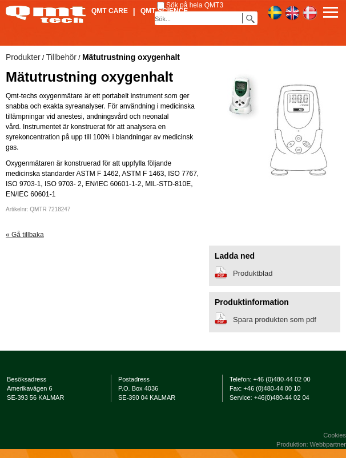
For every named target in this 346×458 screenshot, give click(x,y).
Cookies (334, 435)
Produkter (23, 57)
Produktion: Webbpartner (311, 444)
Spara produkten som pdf (274, 319)
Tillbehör (61, 57)
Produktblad (252, 273)
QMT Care (109, 11)
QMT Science (164, 11)
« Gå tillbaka (25, 235)
